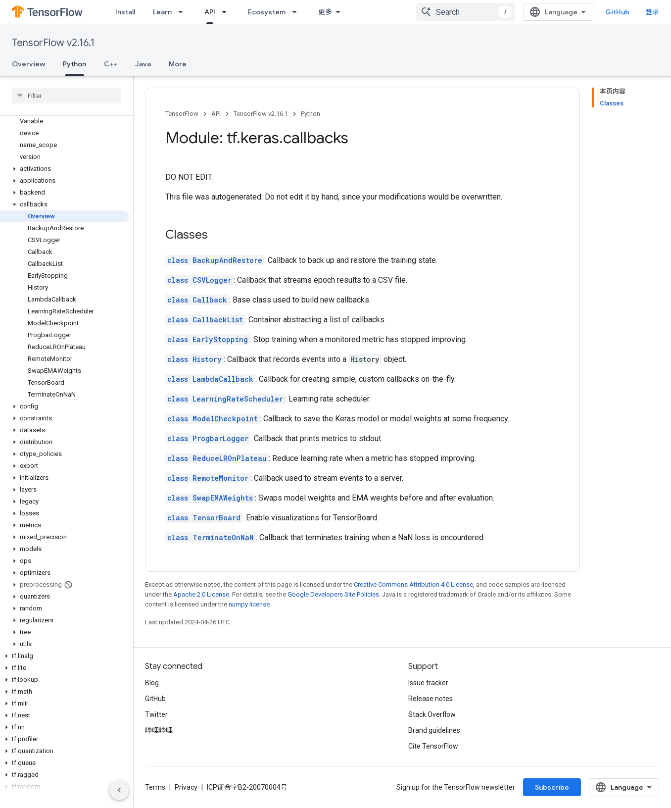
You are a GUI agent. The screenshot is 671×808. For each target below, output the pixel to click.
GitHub (617, 11)
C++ (110, 63)
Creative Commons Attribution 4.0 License (413, 584)
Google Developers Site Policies (333, 594)
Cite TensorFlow (433, 746)
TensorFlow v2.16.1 (53, 43)
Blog (152, 683)
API (216, 113)
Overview (28, 63)
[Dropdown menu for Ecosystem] (297, 12)
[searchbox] (66, 95)
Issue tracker (428, 683)
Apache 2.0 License (201, 594)
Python (310, 113)
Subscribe (552, 787)
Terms (155, 787)
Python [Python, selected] (74, 63)
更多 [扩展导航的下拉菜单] (325, 11)
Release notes (430, 699)
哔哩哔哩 (159, 730)
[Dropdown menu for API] (227, 12)
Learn (162, 11)
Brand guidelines (434, 730)
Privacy (186, 787)
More (178, 63)
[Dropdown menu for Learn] (183, 12)
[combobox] (465, 12)
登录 (652, 12)
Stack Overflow (432, 714)
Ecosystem (267, 11)
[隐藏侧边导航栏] (119, 790)
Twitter (156, 714)
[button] (64, 169)
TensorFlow (181, 113)
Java (143, 63)
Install (125, 11)
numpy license (249, 604)
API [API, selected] (209, 11)
